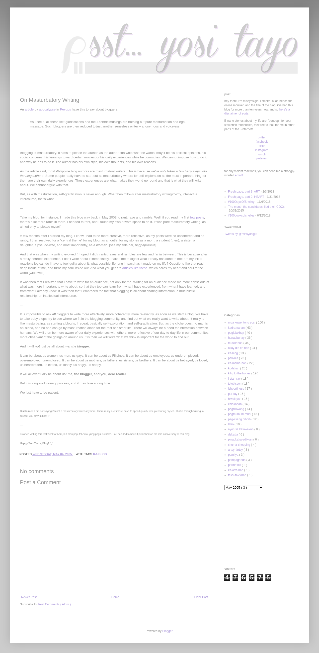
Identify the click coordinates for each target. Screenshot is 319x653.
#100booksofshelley (241, 215)
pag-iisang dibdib (239, 419)
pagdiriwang (236, 409)
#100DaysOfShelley (241, 202)
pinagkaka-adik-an (240, 439)
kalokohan (235, 404)
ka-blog (100, 454)
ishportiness (236, 388)
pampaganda (237, 460)
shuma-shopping (239, 444)
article (29, 109)
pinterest (261, 158)
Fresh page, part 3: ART (244, 191)
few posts (197, 217)
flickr (262, 146)
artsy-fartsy (236, 449)
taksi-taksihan (237, 475)
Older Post (201, 597)
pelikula (233, 358)
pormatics (235, 465)
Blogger (167, 631)
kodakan (234, 368)
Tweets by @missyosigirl (240, 234)
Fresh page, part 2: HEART (246, 197)
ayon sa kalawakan (241, 429)
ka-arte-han (236, 470)
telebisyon (235, 383)
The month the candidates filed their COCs (256, 207)
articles (127, 268)
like (136, 268)
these (143, 268)
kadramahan (236, 327)
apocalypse (47, 109)
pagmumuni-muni (240, 414)
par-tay (233, 394)
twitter (262, 137)
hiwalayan (235, 399)
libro (231, 424)
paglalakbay (236, 332)
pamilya (233, 454)
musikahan (235, 343)
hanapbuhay (236, 337)
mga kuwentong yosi (242, 322)
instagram (261, 150)
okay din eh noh (239, 348)
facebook (262, 141)
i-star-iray (234, 378)
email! (239, 175)
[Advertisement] (261, 275)
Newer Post (29, 597)
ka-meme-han (237, 363)
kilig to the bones (239, 373)
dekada (233, 434)
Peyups (65, 109)
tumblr (261, 154)
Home (115, 597)
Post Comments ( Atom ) (54, 604)
